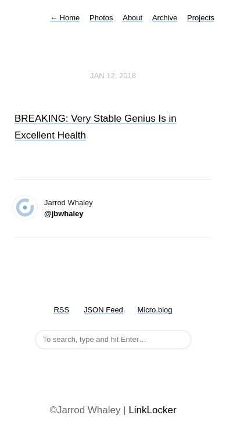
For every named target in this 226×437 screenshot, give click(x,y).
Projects (200, 17)
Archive (164, 17)
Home (65, 17)
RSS (61, 309)
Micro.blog (155, 309)
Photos (101, 17)
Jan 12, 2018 (113, 75)
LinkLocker (152, 410)
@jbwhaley (64, 213)
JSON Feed (103, 309)
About (132, 17)
